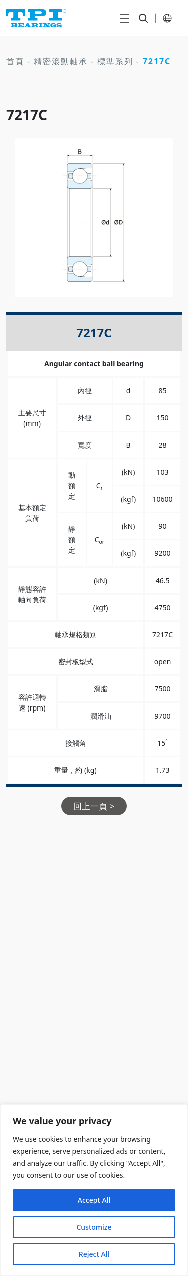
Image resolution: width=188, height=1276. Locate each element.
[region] (94, 1190)
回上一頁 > (93, 806)
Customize (93, 1227)
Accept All (94, 1200)
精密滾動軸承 (61, 61)
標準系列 (115, 61)
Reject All (94, 1254)
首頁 (15, 61)
